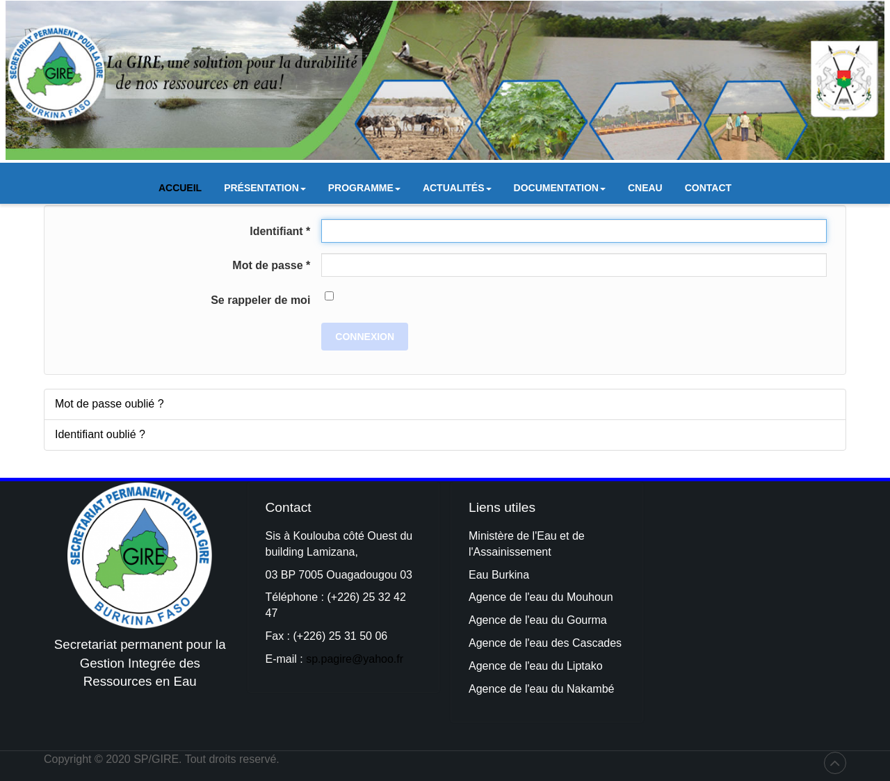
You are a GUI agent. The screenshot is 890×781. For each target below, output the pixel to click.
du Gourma (579, 620)
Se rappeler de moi (260, 300)
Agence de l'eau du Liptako (536, 666)
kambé (597, 689)
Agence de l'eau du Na (525, 689)
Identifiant (280, 231)
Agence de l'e (502, 620)
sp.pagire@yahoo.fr (354, 659)
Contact (708, 187)
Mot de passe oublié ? (109, 404)
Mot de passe (271, 265)
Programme (364, 191)
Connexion (364, 336)
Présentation (265, 191)
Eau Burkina (499, 575)
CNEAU (645, 187)
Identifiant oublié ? (100, 434)
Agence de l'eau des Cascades (545, 643)
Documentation (560, 191)
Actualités (457, 191)
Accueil (180, 187)
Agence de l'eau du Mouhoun (541, 597)
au (543, 620)
